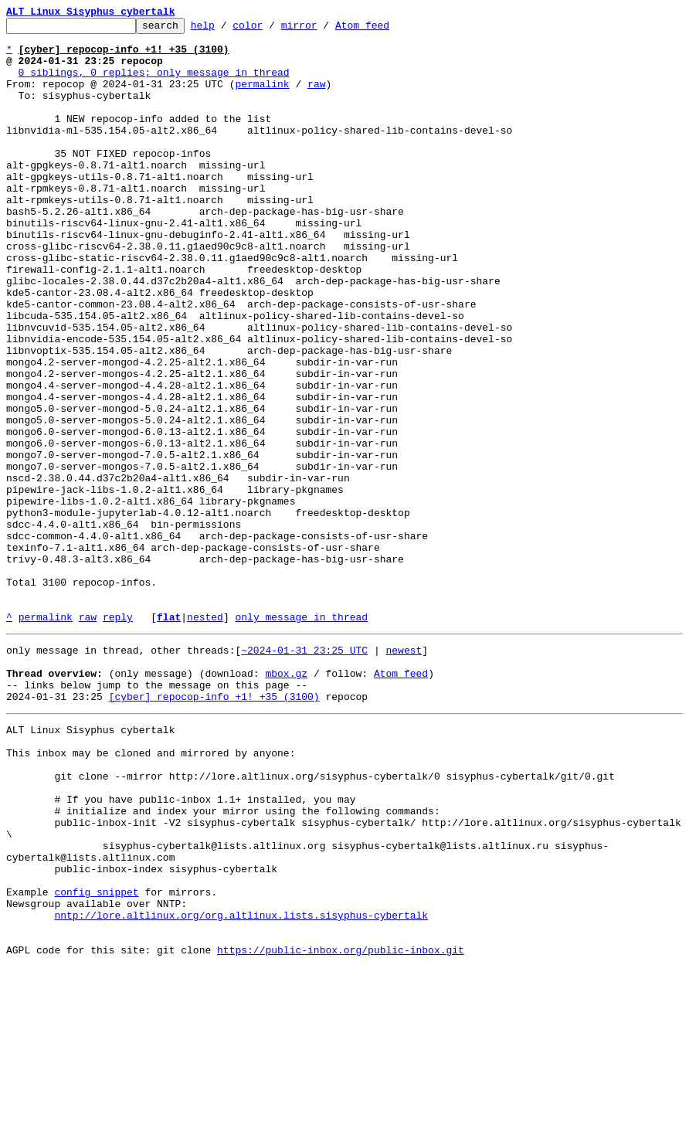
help (227, 29)
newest (403, 773)
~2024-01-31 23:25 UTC (304, 773)
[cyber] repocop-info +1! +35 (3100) (214, 828)
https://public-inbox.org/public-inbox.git (340, 1128)
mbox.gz (286, 800)
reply (118, 737)
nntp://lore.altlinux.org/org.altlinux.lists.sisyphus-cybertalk (241, 1086)
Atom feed (386, 29)
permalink (262, 97)
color (271, 29)
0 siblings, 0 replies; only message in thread (154, 83)
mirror (323, 29)
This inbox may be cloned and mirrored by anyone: (150, 892)
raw (316, 97)
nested (205, 737)
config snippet (96, 1058)
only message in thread (301, 737)
